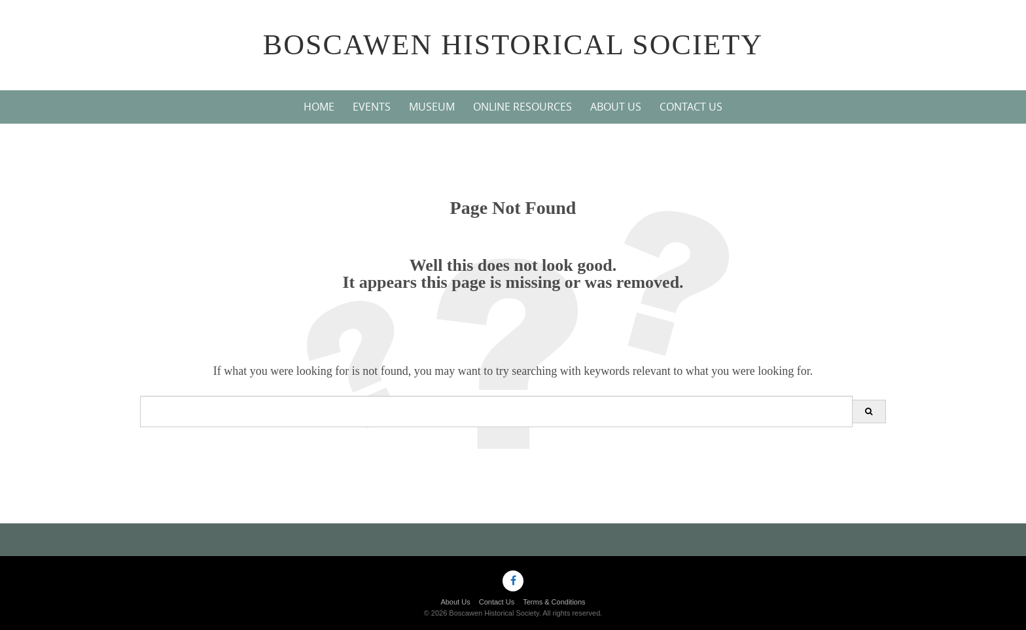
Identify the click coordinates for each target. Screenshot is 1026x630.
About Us (615, 106)
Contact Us (691, 106)
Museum (432, 106)
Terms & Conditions (554, 602)
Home (319, 106)
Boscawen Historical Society (513, 45)
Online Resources (522, 106)
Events (372, 106)
